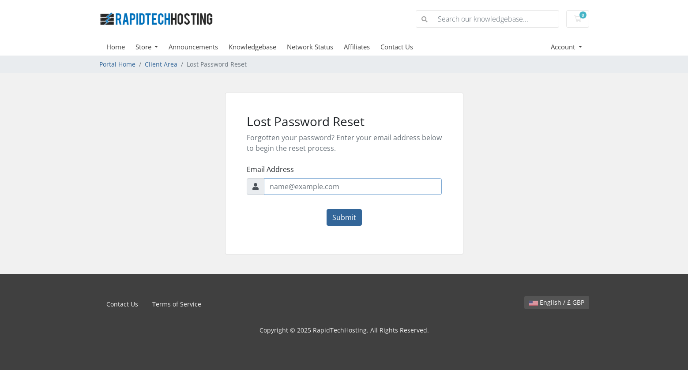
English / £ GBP (556, 302)
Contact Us (396, 46)
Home (115, 46)
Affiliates (357, 46)
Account (564, 46)
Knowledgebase (252, 46)
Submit (344, 217)
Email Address (270, 169)
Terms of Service (176, 304)
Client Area (161, 64)
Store (144, 46)
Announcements (193, 46)
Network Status (310, 46)
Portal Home (117, 64)
